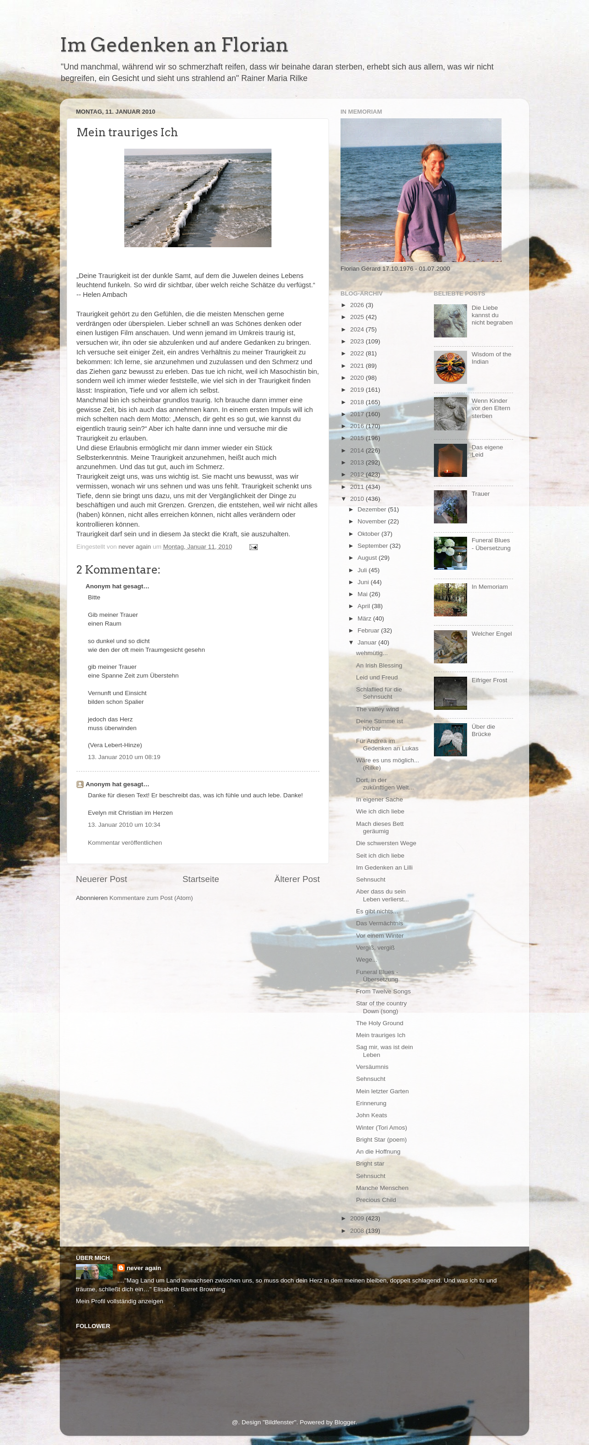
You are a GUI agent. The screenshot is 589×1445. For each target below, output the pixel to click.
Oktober (369, 533)
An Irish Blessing (379, 665)
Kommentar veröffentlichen (125, 842)
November (373, 521)
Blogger (345, 1422)
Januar (368, 642)
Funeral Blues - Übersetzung (377, 976)
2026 (358, 305)
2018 (358, 402)
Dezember (373, 509)
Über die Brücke (483, 730)
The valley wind (377, 709)
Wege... (366, 959)
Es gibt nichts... (377, 911)
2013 (358, 462)
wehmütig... (372, 653)
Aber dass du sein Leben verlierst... (382, 895)
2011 (358, 486)
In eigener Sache (379, 799)
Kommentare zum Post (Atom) (151, 897)
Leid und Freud (377, 677)
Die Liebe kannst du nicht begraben (492, 315)
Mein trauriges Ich (380, 1035)
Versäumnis (372, 1066)
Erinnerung (371, 1103)
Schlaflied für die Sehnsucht (379, 693)
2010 (358, 498)
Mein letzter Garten (382, 1091)
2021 (358, 365)
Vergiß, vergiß (375, 947)
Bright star (370, 1163)
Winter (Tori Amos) (381, 1127)
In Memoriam (490, 586)
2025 (358, 316)
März (365, 618)
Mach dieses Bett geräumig (380, 827)
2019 (358, 389)
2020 (358, 377)
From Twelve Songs (383, 991)
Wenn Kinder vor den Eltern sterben (491, 408)
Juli (363, 570)
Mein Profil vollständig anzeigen (119, 1301)
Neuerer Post (101, 879)
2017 (358, 414)
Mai (364, 594)
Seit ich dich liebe (380, 855)
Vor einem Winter (380, 935)
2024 (358, 329)
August (368, 557)
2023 (358, 341)
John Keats (371, 1115)
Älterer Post (297, 879)
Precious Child (376, 1199)
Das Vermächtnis (379, 923)
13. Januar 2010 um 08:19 (124, 757)
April (365, 606)
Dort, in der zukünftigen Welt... (385, 784)
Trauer (481, 493)
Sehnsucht (371, 879)
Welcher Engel (492, 633)
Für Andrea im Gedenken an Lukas (387, 744)
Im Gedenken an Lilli (384, 867)
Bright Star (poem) (381, 1139)
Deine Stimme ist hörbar (379, 725)
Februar (369, 630)
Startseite (200, 879)
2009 (358, 1218)
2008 (358, 1230)
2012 (358, 474)
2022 (358, 353)
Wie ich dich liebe (380, 811)
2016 (358, 426)
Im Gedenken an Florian (174, 44)
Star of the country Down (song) (381, 1007)
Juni (364, 582)
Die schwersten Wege (386, 843)
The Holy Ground (380, 1023)
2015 (358, 438)
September (374, 545)
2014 (358, 450)
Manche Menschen (382, 1187)
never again (144, 1268)
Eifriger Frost (489, 680)
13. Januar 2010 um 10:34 (124, 824)
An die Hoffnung (378, 1151)
